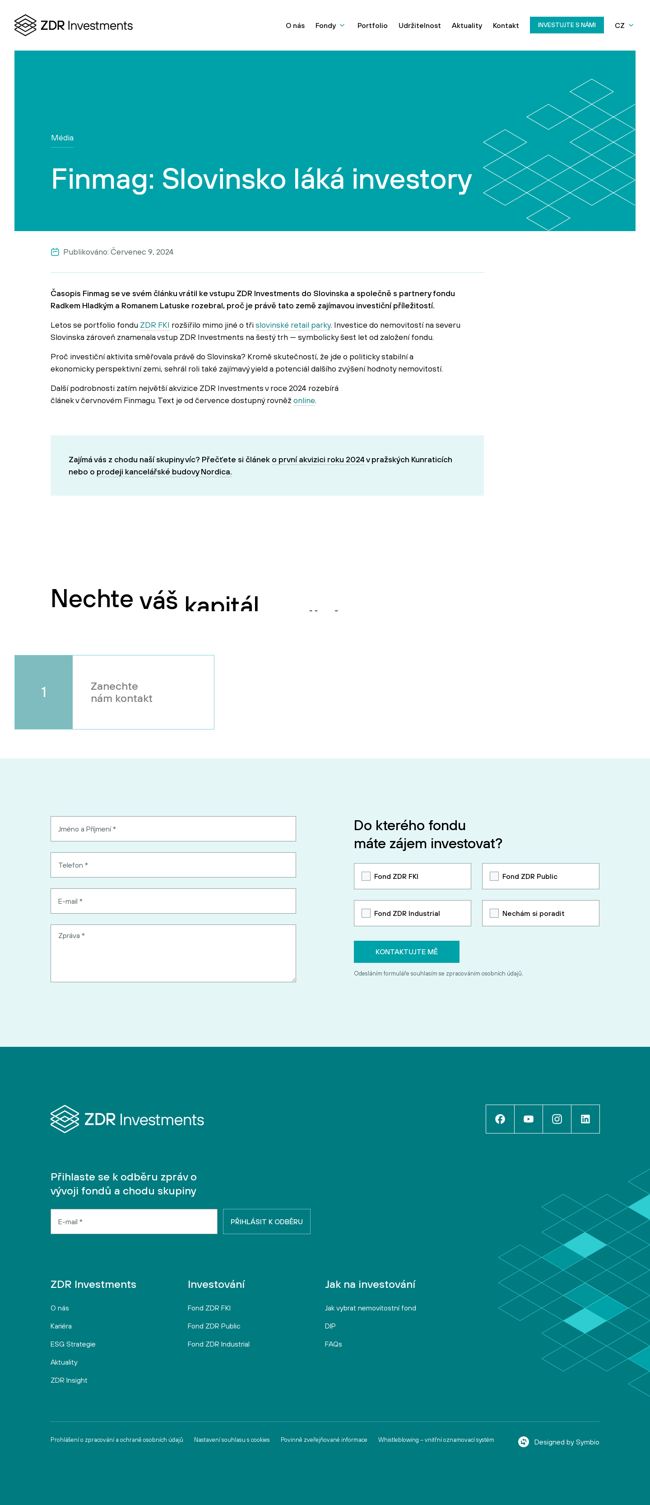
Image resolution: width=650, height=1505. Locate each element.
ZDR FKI (155, 325)
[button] (331, 25)
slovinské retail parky (293, 325)
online (304, 400)
